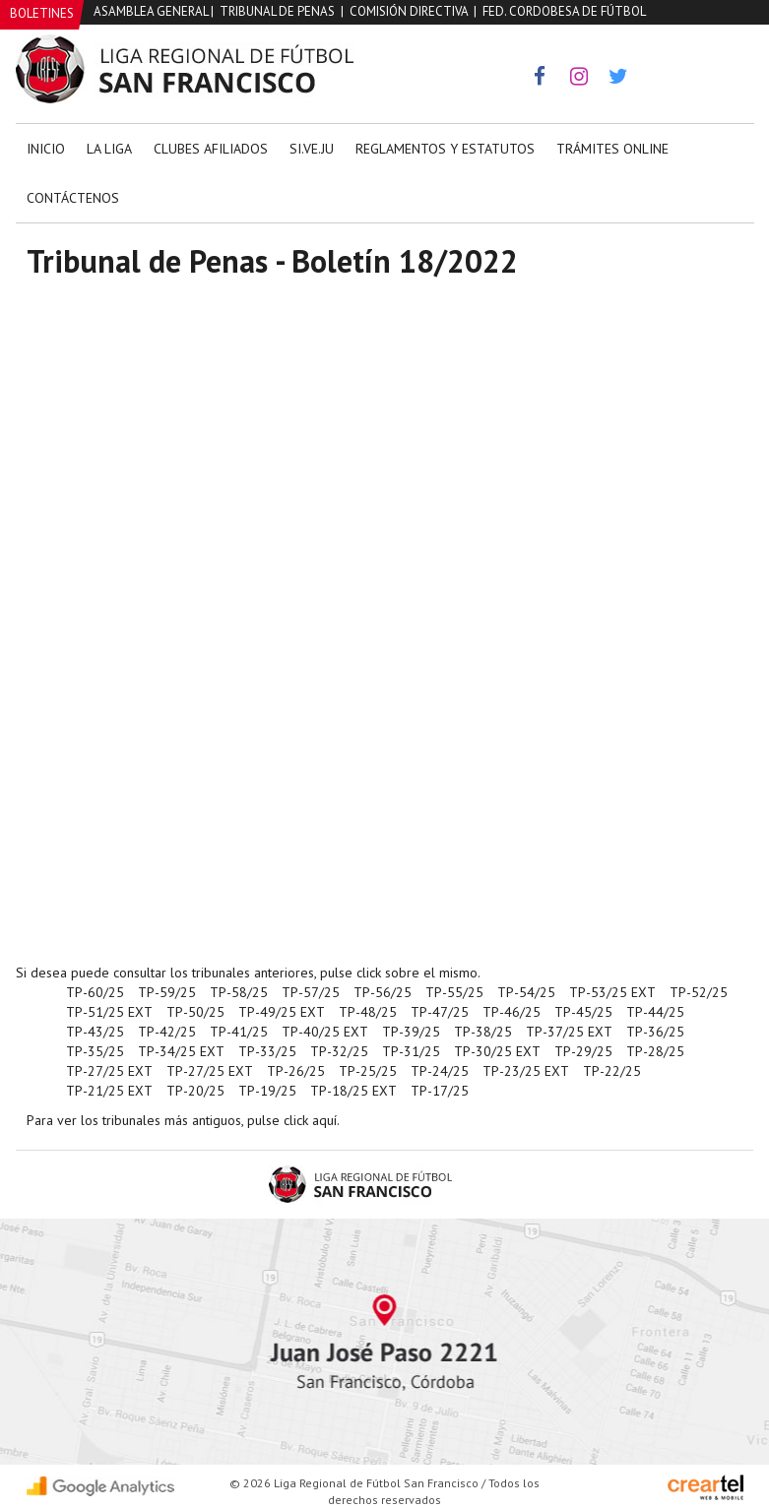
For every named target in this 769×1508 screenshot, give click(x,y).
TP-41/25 (239, 1031)
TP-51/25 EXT (109, 1012)
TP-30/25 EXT (497, 1051)
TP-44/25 (655, 1012)
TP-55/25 (454, 992)
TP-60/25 (95, 992)
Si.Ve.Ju (311, 148)
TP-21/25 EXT (109, 1091)
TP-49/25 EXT (281, 1012)
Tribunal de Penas (277, 11)
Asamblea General (151, 11)
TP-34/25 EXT (181, 1051)
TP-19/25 (267, 1091)
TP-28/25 (655, 1051)
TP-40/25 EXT (325, 1031)
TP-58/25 (239, 992)
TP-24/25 (440, 1071)
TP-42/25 (167, 1031)
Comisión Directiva (409, 11)
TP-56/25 (382, 992)
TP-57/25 (311, 992)
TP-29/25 (583, 1051)
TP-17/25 (440, 1091)
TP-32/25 (339, 1051)
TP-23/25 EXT (525, 1071)
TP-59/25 (167, 992)
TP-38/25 (483, 1031)
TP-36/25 (655, 1031)
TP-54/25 (526, 992)
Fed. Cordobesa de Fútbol (564, 11)
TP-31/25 (411, 1051)
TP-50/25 (195, 1012)
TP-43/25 (95, 1031)
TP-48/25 (368, 1012)
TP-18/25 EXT (353, 1091)
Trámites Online (612, 148)
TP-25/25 (368, 1071)
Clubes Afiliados (211, 148)
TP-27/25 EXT (109, 1071)
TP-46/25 (511, 1012)
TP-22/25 (612, 1071)
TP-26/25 (296, 1071)
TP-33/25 (267, 1051)
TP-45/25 (583, 1012)
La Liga (109, 148)
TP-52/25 (699, 992)
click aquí (310, 1120)
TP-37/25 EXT (569, 1031)
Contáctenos (73, 198)
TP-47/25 (440, 1012)
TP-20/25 (195, 1091)
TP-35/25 (95, 1051)
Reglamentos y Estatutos (445, 148)
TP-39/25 (411, 1031)
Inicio (46, 148)
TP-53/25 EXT (612, 992)
